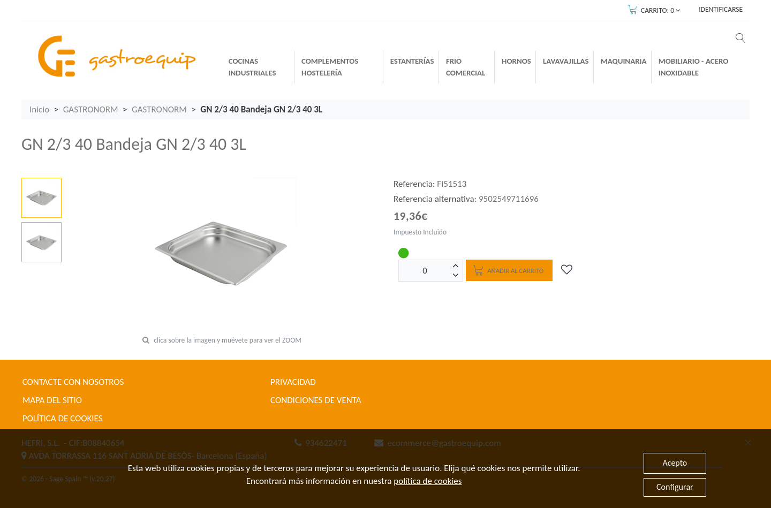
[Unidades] (425, 270)
